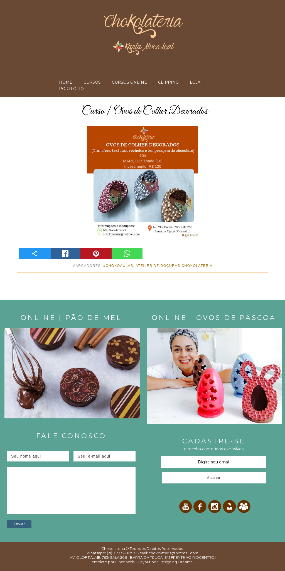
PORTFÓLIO (71, 88)
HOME (65, 82)
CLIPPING (168, 82)
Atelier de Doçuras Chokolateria (174, 266)
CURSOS (92, 82)
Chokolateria (113, 548)
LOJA (195, 82)
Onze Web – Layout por (136, 562)
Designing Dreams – (176, 562)
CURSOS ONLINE (129, 82)
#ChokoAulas (118, 266)
